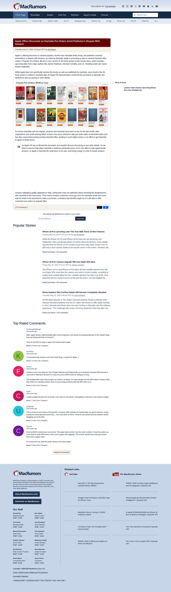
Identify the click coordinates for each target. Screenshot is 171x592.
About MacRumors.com (26, 493)
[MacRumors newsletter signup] (156, 6)
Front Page (21, 15)
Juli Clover (52, 49)
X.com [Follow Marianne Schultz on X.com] (42, 543)
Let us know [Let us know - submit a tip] (110, 6)
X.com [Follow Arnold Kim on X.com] (20, 516)
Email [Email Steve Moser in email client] (15, 561)
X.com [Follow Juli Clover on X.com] (20, 525)
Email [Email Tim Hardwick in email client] (36, 534)
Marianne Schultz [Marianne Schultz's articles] (41, 539)
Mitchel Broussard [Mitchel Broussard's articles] (19, 530)
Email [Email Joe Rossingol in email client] (36, 525)
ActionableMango (33, 329)
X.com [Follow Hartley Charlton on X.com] (20, 543)
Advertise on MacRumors (27, 500)
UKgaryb (30, 406)
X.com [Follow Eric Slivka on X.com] (42, 516)
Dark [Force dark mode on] (63, 580)
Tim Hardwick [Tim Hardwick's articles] (39, 530)
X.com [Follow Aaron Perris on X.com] (42, 561)
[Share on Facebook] (105, 207)
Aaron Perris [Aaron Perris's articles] (39, 557)
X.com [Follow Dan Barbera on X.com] (20, 552)
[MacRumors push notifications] (148, 6)
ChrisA (29, 426)
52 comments (62, 255)
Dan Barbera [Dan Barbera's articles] (17, 548)
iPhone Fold (37, 21)
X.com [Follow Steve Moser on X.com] (20, 561)
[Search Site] (145, 15)
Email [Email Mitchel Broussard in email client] (15, 534)
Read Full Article (48, 255)
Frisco (29, 367)
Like (39, 345)
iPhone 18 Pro (21, 21)
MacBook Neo (80, 21)
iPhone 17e (96, 21)
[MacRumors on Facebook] (131, 6)
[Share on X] (99, 207)
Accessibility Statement (20, 576)
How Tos (62, 15)
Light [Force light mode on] (58, 580)
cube (28, 391)
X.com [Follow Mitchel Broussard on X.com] (20, 534)
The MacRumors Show (130, 473)
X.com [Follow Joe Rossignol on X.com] (42, 525)
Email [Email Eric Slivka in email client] (36, 516)
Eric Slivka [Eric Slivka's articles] (38, 512)
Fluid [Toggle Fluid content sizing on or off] (42, 580)
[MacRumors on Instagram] (127, 6)
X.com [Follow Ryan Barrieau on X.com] (42, 552)
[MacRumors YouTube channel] (144, 6)
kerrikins (30, 351)
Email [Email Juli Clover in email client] (15, 525)
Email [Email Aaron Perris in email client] (36, 561)
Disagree (45, 345)
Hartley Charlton (78, 265)
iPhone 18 (121, 21)
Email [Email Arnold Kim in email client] (15, 516)
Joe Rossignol (78, 238)
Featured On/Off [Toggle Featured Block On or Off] (19, 580)
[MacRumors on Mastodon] (139, 6)
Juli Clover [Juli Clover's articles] (17, 521)
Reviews (75, 15)
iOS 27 (66, 21)
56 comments (62, 282)
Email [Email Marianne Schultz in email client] (36, 543)
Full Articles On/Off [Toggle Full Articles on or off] (32, 580)
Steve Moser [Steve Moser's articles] (17, 557)
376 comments (62, 316)
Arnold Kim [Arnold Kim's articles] (17, 512)
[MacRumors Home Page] (29, 6)
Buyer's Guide (90, 15)
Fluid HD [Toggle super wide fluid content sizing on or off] (48, 580)
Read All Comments (61, 452)
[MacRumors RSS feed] (152, 6)
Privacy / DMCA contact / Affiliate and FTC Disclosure (30, 572)
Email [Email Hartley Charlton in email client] (15, 543)
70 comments (21, 207)
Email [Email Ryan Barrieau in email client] (36, 552)
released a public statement (34, 193)
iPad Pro (145, 21)
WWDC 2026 (53, 21)
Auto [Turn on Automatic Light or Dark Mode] (54, 580)
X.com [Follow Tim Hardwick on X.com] (42, 534)
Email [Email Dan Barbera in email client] (15, 552)
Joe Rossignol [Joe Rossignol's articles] (40, 521)
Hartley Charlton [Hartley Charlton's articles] (19, 539)
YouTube (73, 473)
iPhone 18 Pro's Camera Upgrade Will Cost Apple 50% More (74, 262)
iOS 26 (133, 21)
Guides (50, 15)
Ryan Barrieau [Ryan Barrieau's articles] (40, 548)
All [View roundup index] (156, 21)
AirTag (108, 21)
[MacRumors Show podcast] (123, 6)
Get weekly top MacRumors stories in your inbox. (62, 214)
